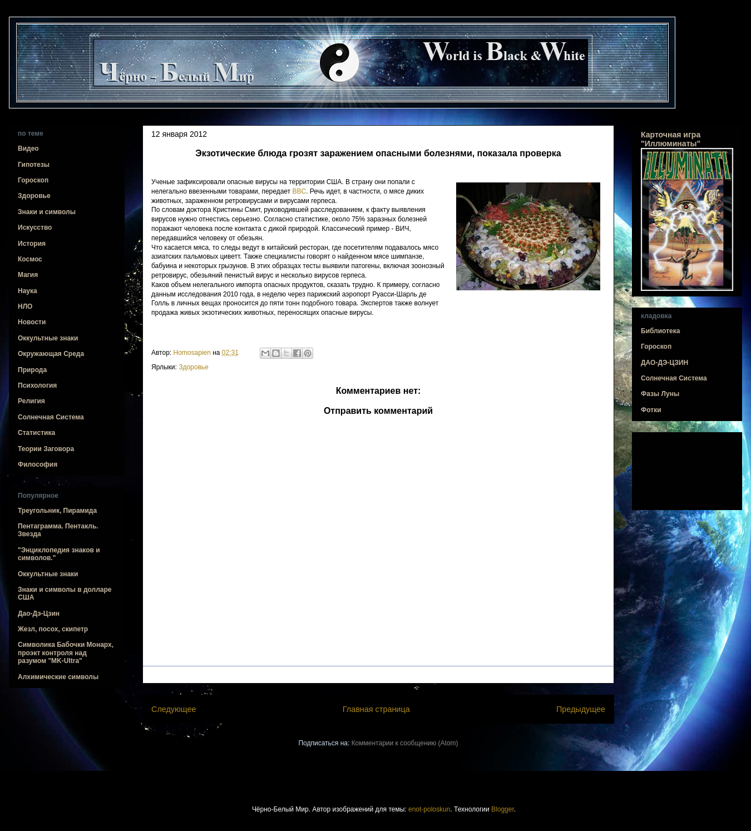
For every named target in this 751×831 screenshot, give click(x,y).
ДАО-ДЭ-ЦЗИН (664, 363)
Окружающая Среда (51, 354)
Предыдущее (580, 709)
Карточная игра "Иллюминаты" (670, 139)
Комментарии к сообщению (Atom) (405, 743)
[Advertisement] (687, 471)
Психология (37, 385)
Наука (27, 291)
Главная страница (376, 709)
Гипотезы (34, 165)
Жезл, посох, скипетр (53, 629)
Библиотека (660, 331)
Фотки (651, 410)
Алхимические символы (58, 677)
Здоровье (194, 367)
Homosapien (193, 353)
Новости (32, 322)
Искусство (35, 227)
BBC (299, 191)
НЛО (25, 306)
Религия (31, 401)
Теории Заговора (46, 449)
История (32, 244)
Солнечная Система (51, 417)
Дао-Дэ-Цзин (39, 613)
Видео (28, 148)
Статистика (36, 433)
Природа (32, 370)
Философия (37, 464)
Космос (30, 259)
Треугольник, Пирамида (57, 511)
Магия (28, 275)
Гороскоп (33, 180)
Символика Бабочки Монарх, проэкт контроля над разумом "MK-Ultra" (65, 653)
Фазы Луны (660, 394)
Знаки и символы (47, 212)
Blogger (502, 809)
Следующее (173, 709)
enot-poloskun (429, 809)
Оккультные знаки (48, 338)
